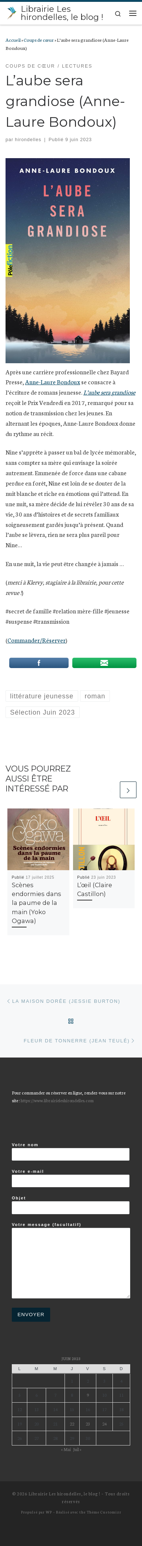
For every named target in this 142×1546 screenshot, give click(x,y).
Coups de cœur (39, 39)
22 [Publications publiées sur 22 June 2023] (72, 1423)
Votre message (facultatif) (71, 1260)
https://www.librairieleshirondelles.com (57, 1100)
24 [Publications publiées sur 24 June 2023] (104, 1423)
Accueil (13, 39)
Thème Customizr (104, 1512)
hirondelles (28, 139)
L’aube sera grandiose (109, 392)
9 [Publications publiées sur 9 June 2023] (88, 1395)
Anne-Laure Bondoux (52, 381)
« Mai (66, 1449)
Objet (70, 1205)
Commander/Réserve (35, 640)
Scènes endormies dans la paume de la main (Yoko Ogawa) (36, 902)
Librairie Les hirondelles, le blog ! (64, 1493)
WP (49, 1512)
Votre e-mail (70, 1178)
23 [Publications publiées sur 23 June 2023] (88, 1423)
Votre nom (70, 1152)
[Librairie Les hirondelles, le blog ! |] (12, 12)
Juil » (77, 1449)
